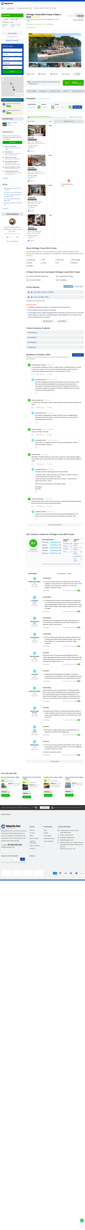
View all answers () (55, 525)
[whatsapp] (82, 1220)
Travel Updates (47, 835)
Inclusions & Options (55, 91)
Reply (49, 374)
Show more (31, 151)
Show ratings (46, 590)
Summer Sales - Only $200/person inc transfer (42, 35)
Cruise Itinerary (43, 91)
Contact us (44, 807)
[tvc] (38, 873)
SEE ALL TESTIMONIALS (12, 241)
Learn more (12, 142)
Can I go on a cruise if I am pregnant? (13, 192)
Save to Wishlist (12, 33)
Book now (5, 795)
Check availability (32, 91)
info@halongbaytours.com (8, 847)
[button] (7, 237)
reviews (79, 83)
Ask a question (78, 355)
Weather (46, 833)
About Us (32, 830)
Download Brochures (49, 838)
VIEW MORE (5, 178)
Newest (69, 573)
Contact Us (32, 848)
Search (12, 71)
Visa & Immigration (48, 841)
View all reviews (55, 761)
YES (79, 590)
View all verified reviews (77, 91)
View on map (48, 321)
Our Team (32, 833)
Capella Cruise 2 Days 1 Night (53, 777)
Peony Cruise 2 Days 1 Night (10, 777)
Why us (32, 835)
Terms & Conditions (35, 845)
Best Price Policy (34, 838)
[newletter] (22, 859)
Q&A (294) (65, 91)
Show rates (77, 107)
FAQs (45, 830)
